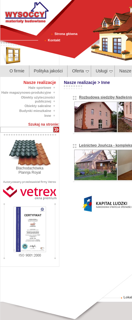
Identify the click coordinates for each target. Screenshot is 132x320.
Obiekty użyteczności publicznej (38, 99)
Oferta (80, 70)
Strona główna (66, 34)
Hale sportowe (39, 87)
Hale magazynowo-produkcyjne (26, 92)
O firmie (17, 70)
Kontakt (54, 40)
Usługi (104, 70)
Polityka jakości (48, 70)
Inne (47, 115)
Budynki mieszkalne (35, 111)
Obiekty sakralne (38, 106)
